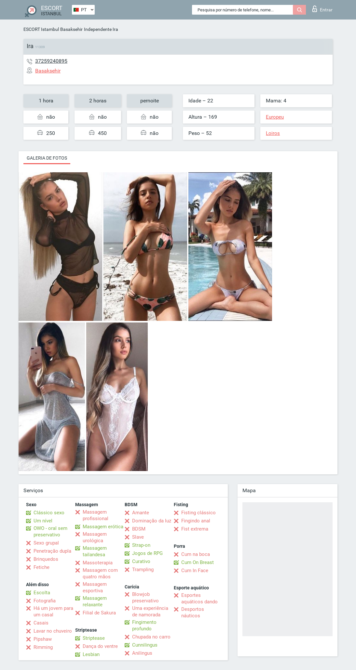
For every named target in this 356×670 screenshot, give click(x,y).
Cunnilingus (144, 645)
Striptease (94, 638)
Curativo (141, 561)
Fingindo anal (195, 521)
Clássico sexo (49, 513)
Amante (140, 513)
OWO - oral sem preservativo (50, 531)
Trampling (143, 569)
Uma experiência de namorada (150, 611)
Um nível (43, 521)
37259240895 (51, 61)
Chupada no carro (151, 637)
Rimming (43, 647)
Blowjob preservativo (145, 597)
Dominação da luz (151, 521)
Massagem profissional (95, 515)
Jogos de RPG (147, 553)
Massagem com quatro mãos (100, 573)
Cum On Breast (197, 562)
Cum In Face (194, 570)
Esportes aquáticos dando (199, 598)
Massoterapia (98, 563)
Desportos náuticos (192, 612)
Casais (41, 623)
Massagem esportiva (95, 587)
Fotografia (45, 601)
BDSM (138, 529)
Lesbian (91, 654)
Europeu (275, 117)
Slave (138, 537)
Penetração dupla (52, 551)
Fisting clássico (198, 513)
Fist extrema (194, 529)
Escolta (42, 593)
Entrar (322, 8)
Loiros (273, 133)
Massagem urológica (95, 537)
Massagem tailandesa (95, 551)
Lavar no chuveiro (53, 631)
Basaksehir (71, 29)
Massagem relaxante (95, 601)
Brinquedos (46, 559)
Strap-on (141, 545)
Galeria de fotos (47, 158)
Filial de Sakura (99, 613)
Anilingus (142, 653)
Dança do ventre (100, 646)
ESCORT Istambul (41, 29)
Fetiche (41, 567)
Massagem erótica (103, 527)
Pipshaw (43, 639)
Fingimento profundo (144, 625)
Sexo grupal (46, 543)
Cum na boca (195, 554)
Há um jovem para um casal (53, 611)
